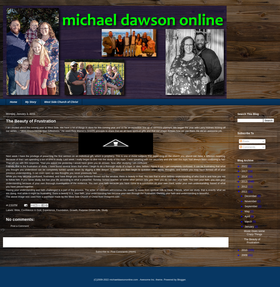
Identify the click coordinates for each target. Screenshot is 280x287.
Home (13, 101)
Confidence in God (31, 210)
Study (105, 210)
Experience (49, 210)
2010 (245, 250)
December (251, 196)
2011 (245, 191)
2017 (245, 171)
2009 (245, 255)
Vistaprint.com (111, 196)
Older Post (218, 242)
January (250, 226)
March (249, 221)
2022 (245, 166)
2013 (245, 181)
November (251, 201)
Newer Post (13, 242)
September (251, 206)
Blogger (181, 279)
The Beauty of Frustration (252, 241)
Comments (247, 147)
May (247, 211)
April (248, 216)
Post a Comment (20, 226)
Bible (17, 210)
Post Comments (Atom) (123, 251)
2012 (245, 186)
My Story (30, 101)
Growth (73, 210)
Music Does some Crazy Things (254, 233)
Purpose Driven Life (89, 210)
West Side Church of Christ (61, 101)
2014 (245, 176)
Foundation (62, 210)
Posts (244, 141)
